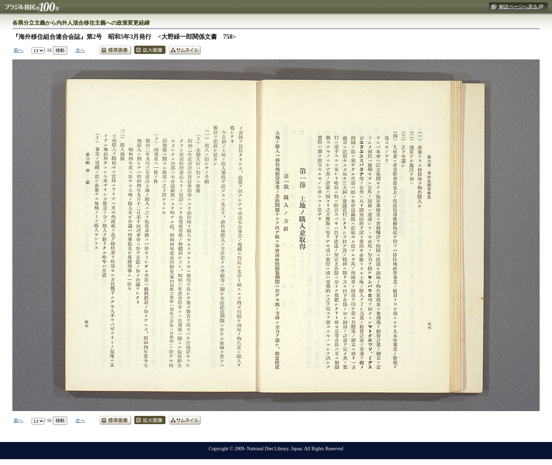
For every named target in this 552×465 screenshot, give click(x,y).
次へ (80, 50)
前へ (18, 50)
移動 (60, 50)
